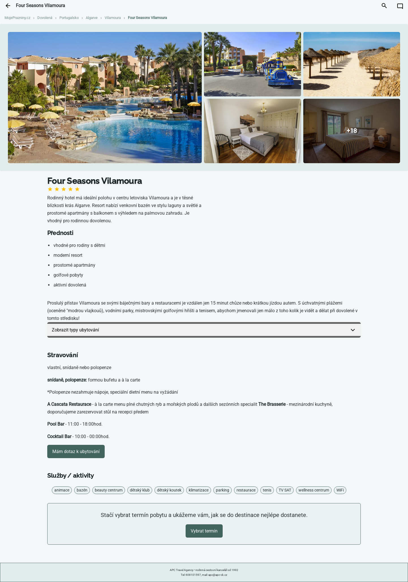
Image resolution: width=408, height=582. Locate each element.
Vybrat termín (204, 531)
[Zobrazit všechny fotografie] (351, 131)
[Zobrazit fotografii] (105, 97)
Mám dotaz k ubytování (76, 451)
